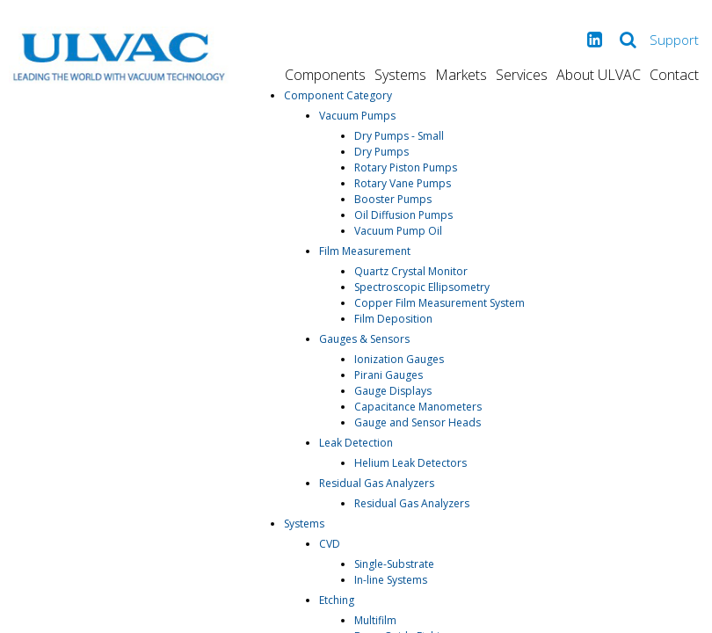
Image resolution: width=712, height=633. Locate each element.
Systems (400, 74)
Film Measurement (364, 251)
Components (325, 74)
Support (674, 39)
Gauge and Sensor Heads (417, 422)
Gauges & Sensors (364, 338)
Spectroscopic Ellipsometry (422, 287)
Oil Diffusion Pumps (403, 214)
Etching (336, 600)
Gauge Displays (393, 390)
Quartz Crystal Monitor (411, 271)
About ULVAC (598, 74)
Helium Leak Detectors (410, 462)
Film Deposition (393, 318)
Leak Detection (356, 442)
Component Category (338, 95)
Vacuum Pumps (357, 115)
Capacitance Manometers (418, 406)
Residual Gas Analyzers (376, 483)
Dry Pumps (381, 151)
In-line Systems (390, 579)
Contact (674, 74)
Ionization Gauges (399, 359)
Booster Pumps (393, 199)
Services (522, 74)
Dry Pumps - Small (399, 135)
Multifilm (375, 620)
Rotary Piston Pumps (405, 167)
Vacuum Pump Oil (398, 230)
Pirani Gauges (388, 374)
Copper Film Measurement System (439, 302)
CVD (329, 543)
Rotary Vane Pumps (402, 183)
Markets (461, 74)
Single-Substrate (394, 564)
